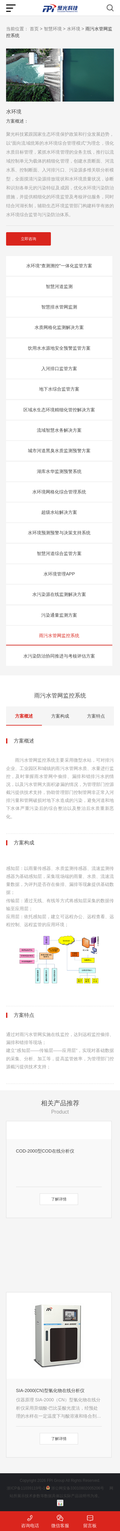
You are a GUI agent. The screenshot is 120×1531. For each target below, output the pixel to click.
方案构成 (60, 716)
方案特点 (96, 716)
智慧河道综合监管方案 (59, 553)
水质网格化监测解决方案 (59, 327)
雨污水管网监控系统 (59, 635)
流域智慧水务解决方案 (59, 430)
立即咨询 (28, 239)
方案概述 (24, 716)
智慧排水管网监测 (59, 306)
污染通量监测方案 (59, 615)
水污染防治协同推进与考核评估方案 (59, 656)
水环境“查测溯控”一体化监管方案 (59, 265)
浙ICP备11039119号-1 (26, 1488)
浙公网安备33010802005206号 (77, 1488)
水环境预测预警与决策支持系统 (59, 532)
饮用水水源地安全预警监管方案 (59, 348)
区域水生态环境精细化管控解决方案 (59, 409)
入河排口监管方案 (59, 368)
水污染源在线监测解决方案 (59, 594)
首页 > (36, 28)
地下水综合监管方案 (59, 389)
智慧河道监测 (59, 286)
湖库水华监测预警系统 (59, 471)
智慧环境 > (55, 28)
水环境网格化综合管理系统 (59, 491)
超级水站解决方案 (59, 512)
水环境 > (75, 28)
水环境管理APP (59, 573)
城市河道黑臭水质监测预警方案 (59, 450)
